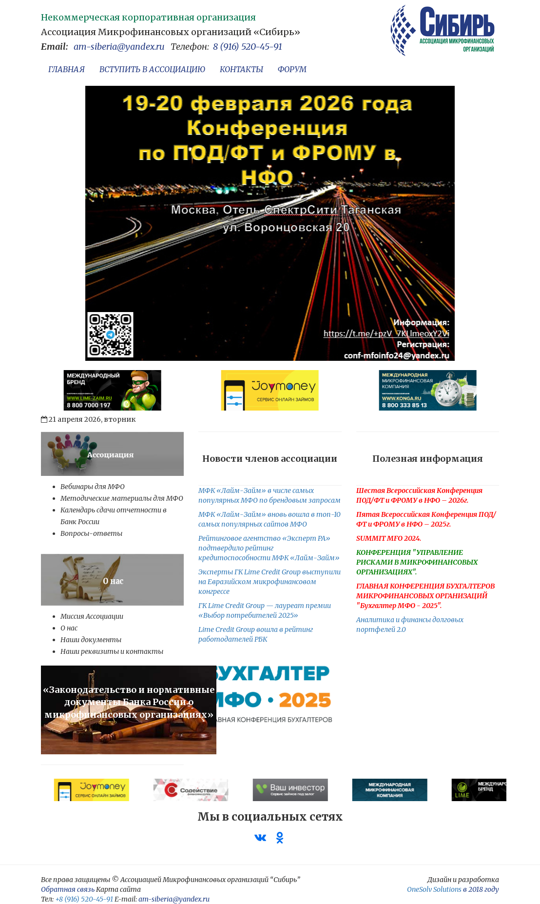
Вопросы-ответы (91, 533)
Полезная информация (427, 458)
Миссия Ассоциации (91, 616)
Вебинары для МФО (92, 486)
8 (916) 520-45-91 (247, 46)
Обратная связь (68, 889)
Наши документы (90, 639)
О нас (68, 628)
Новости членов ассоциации (269, 458)
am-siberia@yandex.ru (119, 46)
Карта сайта (118, 889)
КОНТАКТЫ (241, 69)
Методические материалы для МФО (121, 498)
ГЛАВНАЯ (66, 69)
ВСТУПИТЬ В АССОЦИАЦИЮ (152, 69)
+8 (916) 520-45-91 (84, 899)
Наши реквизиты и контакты (111, 651)
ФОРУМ (292, 69)
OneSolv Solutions (434, 889)
